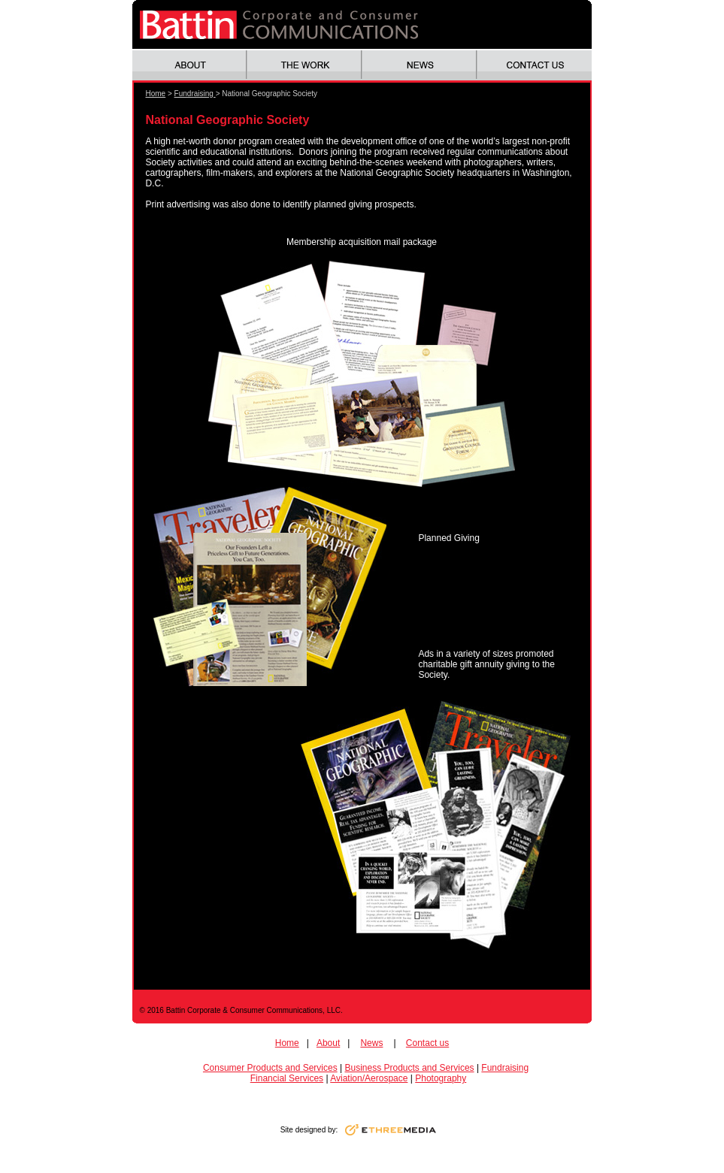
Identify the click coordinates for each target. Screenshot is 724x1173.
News (371, 1043)
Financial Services (286, 1078)
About (328, 1043)
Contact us (427, 1043)
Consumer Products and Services (270, 1068)
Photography (440, 1078)
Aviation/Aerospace (368, 1078)
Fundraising (195, 93)
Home (156, 93)
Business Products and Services (409, 1068)
